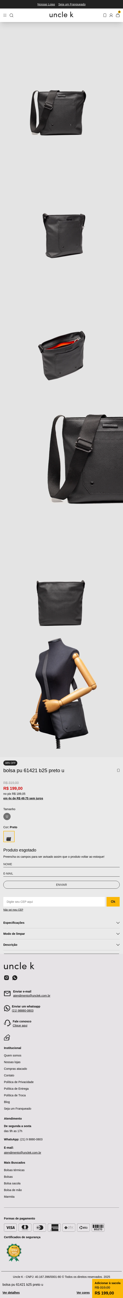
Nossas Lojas (46, 4)
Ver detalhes (11, 1292)
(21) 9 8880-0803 (23, 1139)
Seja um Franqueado (72, 4)
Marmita (9, 1196)
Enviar (61, 884)
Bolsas (8, 1176)
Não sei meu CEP (13, 909)
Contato (9, 1075)
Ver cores (83, 1292)
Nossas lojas (12, 1062)
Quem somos (12, 1055)
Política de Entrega (16, 1088)
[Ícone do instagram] (6, 977)
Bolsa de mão (13, 1190)
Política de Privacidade (19, 1082)
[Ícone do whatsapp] (14, 977)
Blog (7, 1102)
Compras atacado (15, 1068)
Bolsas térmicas (14, 1170)
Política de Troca (15, 1095)
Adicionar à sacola (107, 1283)
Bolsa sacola (12, 1183)
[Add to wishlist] (118, 770)
